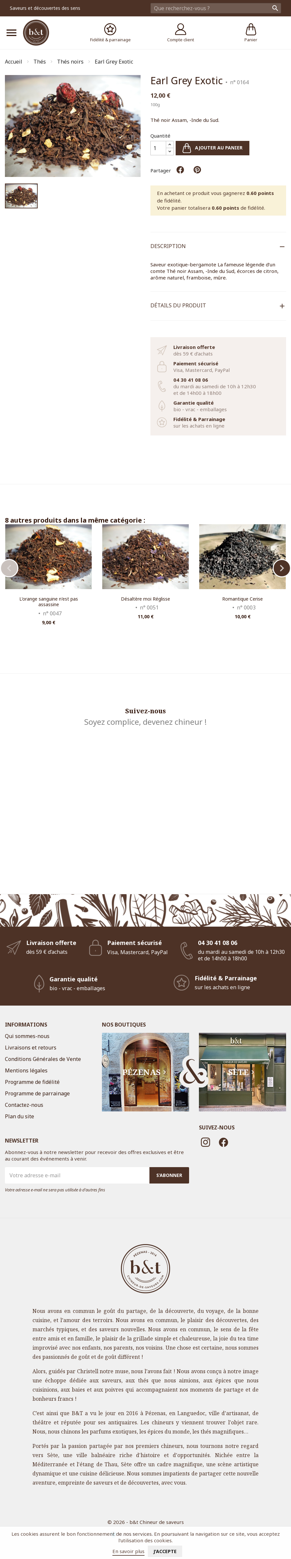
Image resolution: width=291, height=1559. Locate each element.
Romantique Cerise (242, 599)
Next (282, 568)
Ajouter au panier (212, 148)
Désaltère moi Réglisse (145, 599)
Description (168, 246)
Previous (9, 568)
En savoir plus (128, 1551)
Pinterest (197, 169)
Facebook (223, 1142)
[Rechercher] (215, 8)
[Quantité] (158, 148)
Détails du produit (178, 305)
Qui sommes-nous (27, 1036)
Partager (180, 169)
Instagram (205, 1142)
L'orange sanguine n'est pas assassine (48, 602)
